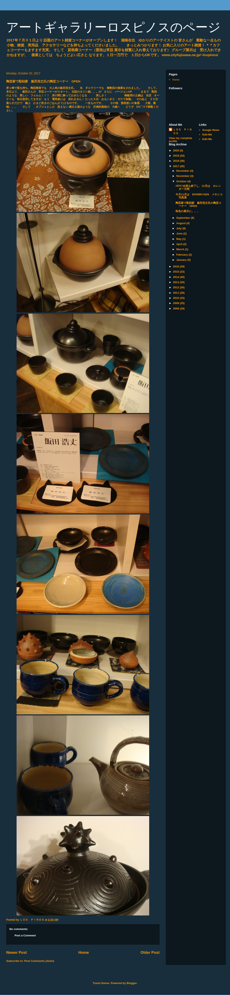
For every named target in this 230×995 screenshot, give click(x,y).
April (179, 244)
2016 (176, 266)
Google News (210, 130)
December (183, 170)
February (182, 254)
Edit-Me (207, 134)
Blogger (132, 983)
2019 (176, 155)
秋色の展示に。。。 (188, 211)
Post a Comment (25, 935)
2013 (176, 282)
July (179, 228)
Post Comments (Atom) (39, 960)
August (181, 223)
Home (83, 952)
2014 (176, 277)
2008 (176, 308)
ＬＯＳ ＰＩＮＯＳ (182, 131)
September (183, 217)
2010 (176, 297)
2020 (176, 150)
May (179, 238)
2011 (176, 292)
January (181, 259)
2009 (176, 303)
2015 (176, 271)
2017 (176, 166)
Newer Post (16, 952)
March (180, 249)
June (179, 233)
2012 (176, 287)
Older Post (150, 952)
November (183, 176)
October (181, 181)
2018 (176, 160)
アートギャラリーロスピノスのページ (113, 27)
